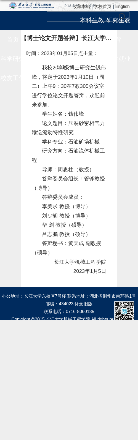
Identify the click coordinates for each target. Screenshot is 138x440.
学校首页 (103, 6)
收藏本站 (81, 6)
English (122, 6)
